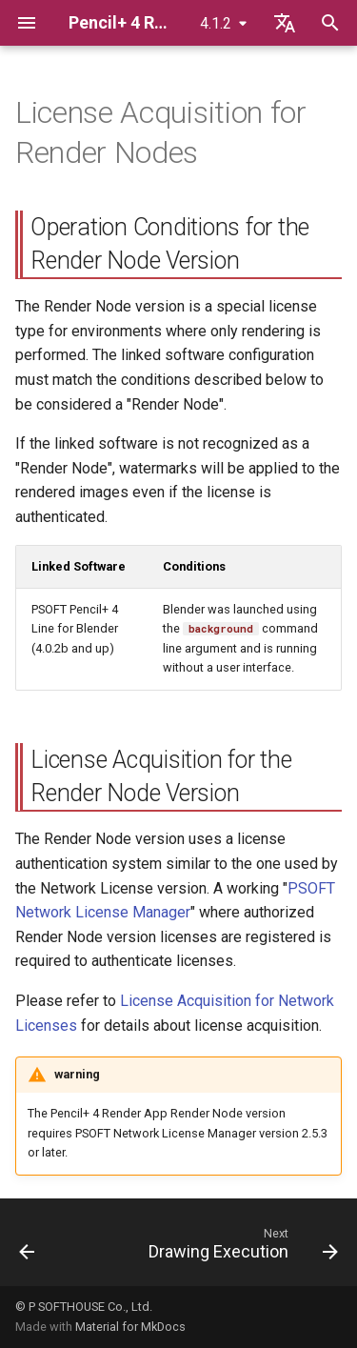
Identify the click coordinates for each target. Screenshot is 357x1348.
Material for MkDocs (130, 1326)
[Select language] (285, 23)
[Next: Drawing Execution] (241, 1248)
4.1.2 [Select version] (215, 23)
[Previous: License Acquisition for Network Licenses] (27, 1248)
